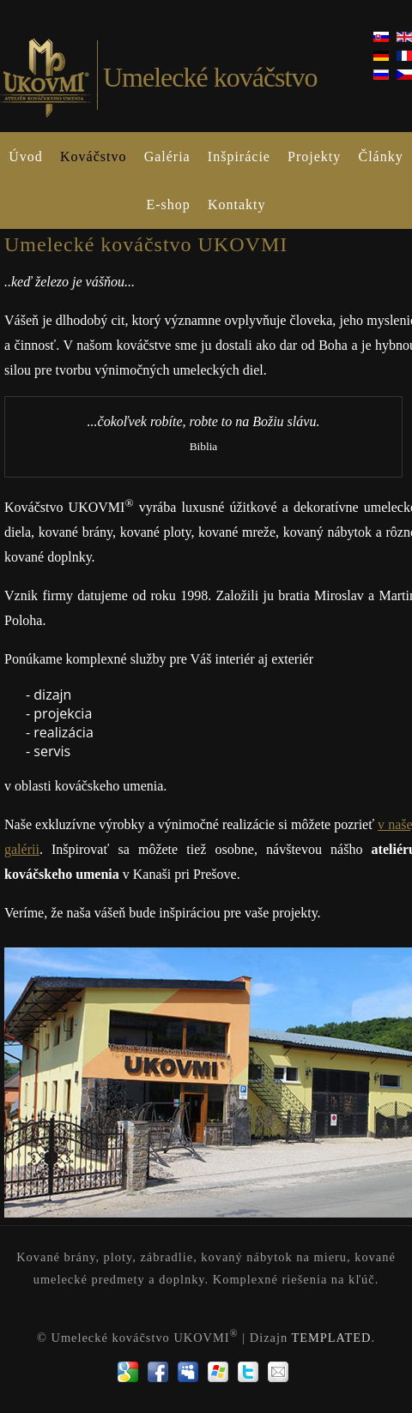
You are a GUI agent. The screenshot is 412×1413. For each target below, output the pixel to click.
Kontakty (237, 204)
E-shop (168, 204)
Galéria (167, 156)
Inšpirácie (239, 156)
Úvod (26, 156)
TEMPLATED (331, 1337)
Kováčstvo (93, 156)
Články (380, 156)
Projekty (314, 156)
